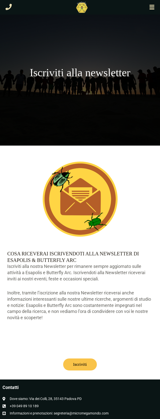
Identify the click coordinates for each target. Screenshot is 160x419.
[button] (152, 7)
